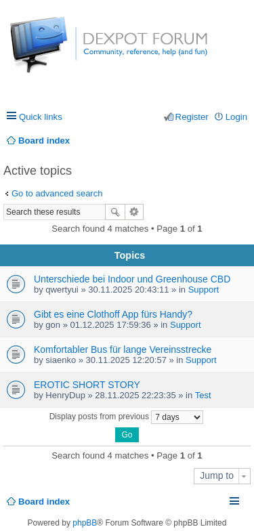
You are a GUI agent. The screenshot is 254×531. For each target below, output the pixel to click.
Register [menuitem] (192, 117)
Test (203, 395)
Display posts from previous (126, 417)
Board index (44, 501)
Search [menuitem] (242, 140)
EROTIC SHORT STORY (87, 384)
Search (115, 212)
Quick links (40, 117)
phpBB (84, 523)
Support (203, 289)
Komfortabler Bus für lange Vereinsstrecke (122, 349)
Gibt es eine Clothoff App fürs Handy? (113, 314)
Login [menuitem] (236, 117)
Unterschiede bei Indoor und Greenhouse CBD (132, 279)
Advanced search (134, 212)
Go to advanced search (57, 193)
